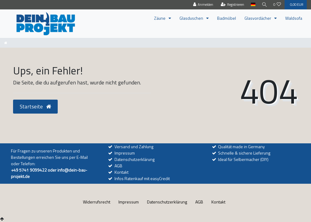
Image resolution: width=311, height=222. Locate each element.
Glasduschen (191, 18)
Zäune (160, 18)
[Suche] (264, 4)
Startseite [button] (35, 106)
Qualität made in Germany (241, 146)
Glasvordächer (258, 18)
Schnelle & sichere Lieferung (244, 153)
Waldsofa (293, 18)
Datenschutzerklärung (134, 159)
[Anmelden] (202, 4)
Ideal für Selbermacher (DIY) (243, 159)
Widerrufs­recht (96, 202)
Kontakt (121, 172)
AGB (118, 165)
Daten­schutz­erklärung (167, 202)
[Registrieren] (231, 4)
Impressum (124, 153)
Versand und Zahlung (133, 146)
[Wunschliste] (277, 4)
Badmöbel (226, 18)
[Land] (252, 4)
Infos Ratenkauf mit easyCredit (142, 178)
